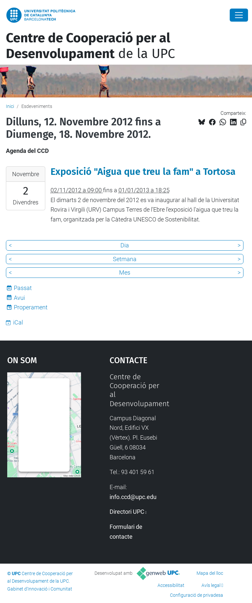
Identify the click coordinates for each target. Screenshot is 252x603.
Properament (31, 307)
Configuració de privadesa (196, 595)
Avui (19, 297)
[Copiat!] (243, 122)
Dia (124, 245)
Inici (10, 106)
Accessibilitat (171, 585)
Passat (23, 287)
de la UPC (90, 46)
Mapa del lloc (210, 573)
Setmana (124, 259)
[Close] (239, 15)
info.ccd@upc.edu (133, 496)
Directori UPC (127, 511)
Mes (124, 272)
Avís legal (210, 585)
